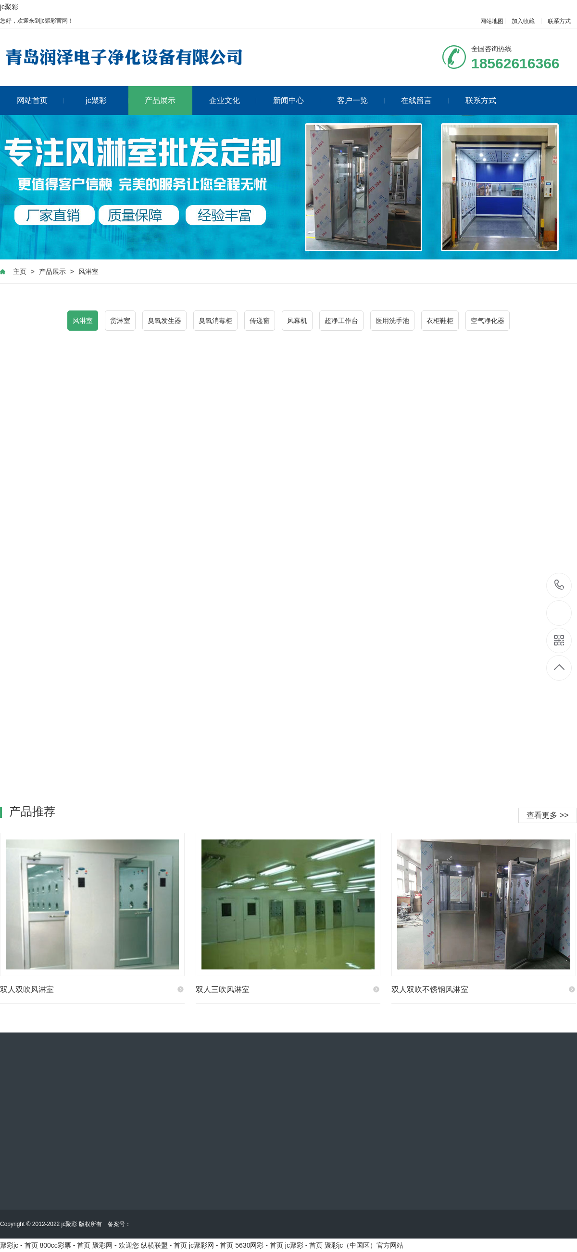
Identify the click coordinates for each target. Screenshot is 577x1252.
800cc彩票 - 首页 (64, 1245)
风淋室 (88, 271)
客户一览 (361, 100)
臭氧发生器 (164, 320)
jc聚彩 (9, 7)
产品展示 (160, 100)
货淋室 (120, 320)
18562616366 (559, 585)
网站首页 (40, 100)
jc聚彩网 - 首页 (211, 1245)
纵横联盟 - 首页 (164, 1245)
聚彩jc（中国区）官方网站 (364, 1245)
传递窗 (260, 320)
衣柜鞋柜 (439, 320)
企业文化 (233, 100)
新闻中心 (297, 100)
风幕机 (297, 320)
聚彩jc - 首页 (19, 1245)
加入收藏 (523, 21)
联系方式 (559, 21)
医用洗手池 (392, 320)
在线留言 (425, 100)
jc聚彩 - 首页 (304, 1245)
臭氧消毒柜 (215, 320)
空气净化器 (487, 320)
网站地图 (491, 21)
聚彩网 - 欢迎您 (115, 1245)
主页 (19, 271)
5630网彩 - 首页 (259, 1245)
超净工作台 (341, 320)
